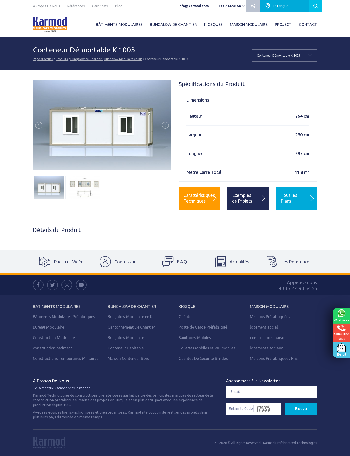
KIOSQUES (213, 24)
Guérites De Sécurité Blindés (203, 358)
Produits (62, 59)
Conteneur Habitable (126, 348)
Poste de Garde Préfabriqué (203, 327)
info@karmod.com (193, 6)
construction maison (268, 337)
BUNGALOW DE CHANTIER (173, 24)
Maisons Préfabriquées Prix (274, 358)
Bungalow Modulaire (126, 337)
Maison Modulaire (269, 306)
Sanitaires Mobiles (195, 337)
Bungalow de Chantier (86, 59)
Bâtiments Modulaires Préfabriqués (64, 317)
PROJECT (283, 24)
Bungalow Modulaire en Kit (123, 59)
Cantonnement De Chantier (131, 327)
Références (76, 6)
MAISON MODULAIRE (249, 24)
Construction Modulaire (54, 337)
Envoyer (301, 409)
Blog (118, 6)
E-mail (341, 349)
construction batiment (52, 348)
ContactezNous (341, 332)
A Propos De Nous (46, 6)
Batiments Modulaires (56, 306)
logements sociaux (266, 348)
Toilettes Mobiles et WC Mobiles (207, 348)
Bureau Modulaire (48, 327)
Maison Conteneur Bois (128, 358)
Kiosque (187, 306)
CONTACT (308, 24)
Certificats (100, 6)
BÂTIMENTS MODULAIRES (119, 24)
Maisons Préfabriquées (270, 317)
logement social (264, 327)
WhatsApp (341, 315)
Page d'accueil (43, 59)
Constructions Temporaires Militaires (65, 358)
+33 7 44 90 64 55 (231, 6)
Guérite (185, 317)
